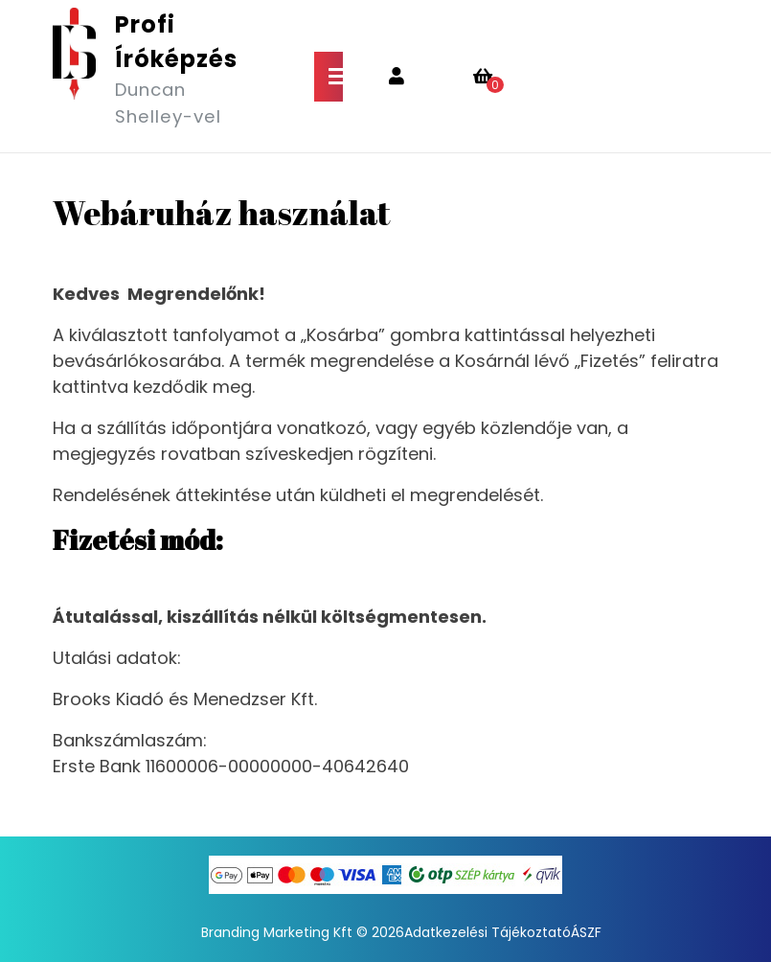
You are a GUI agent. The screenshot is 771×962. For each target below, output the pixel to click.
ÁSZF (586, 932)
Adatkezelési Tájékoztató (487, 932)
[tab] (328, 76)
